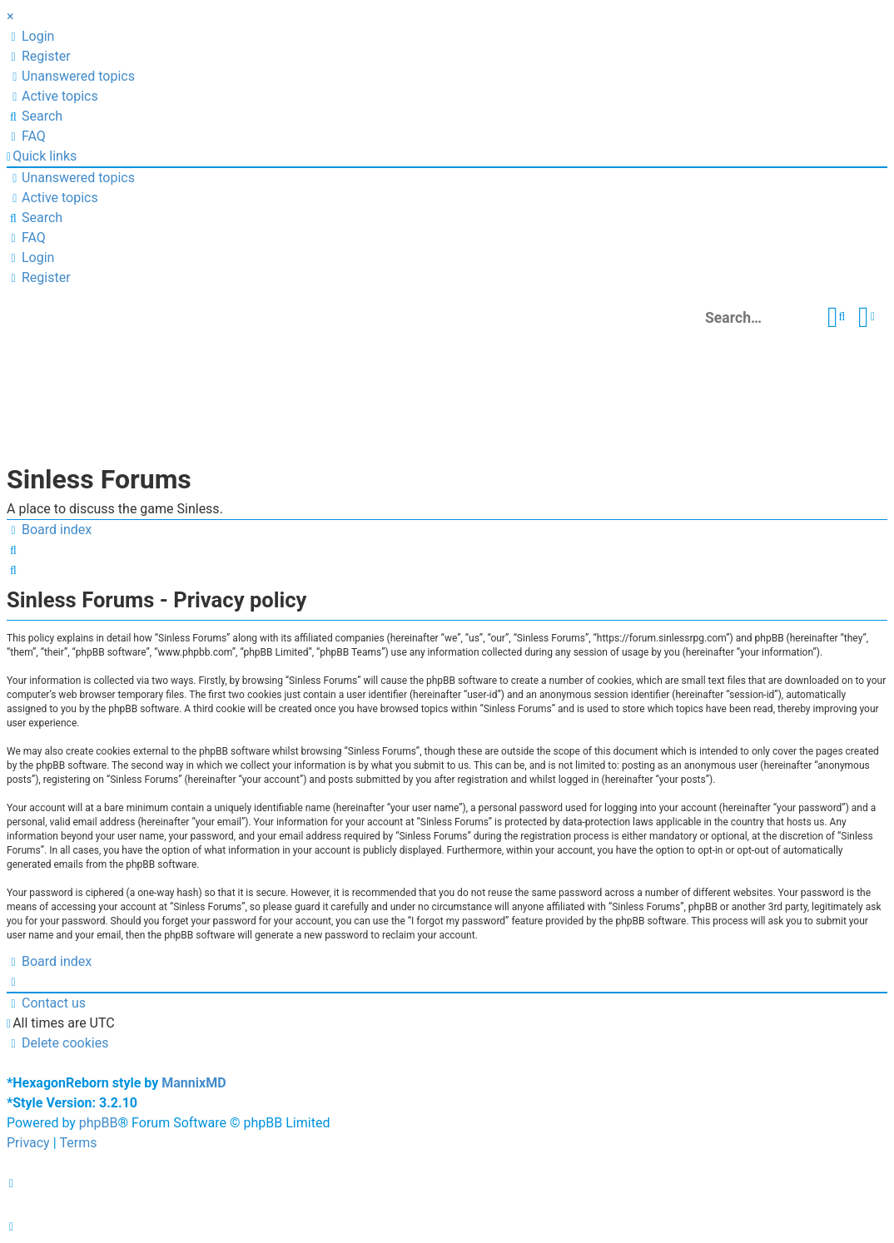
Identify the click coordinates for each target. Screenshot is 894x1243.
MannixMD (193, 1083)
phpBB (98, 1123)
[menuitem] (30, 37)
